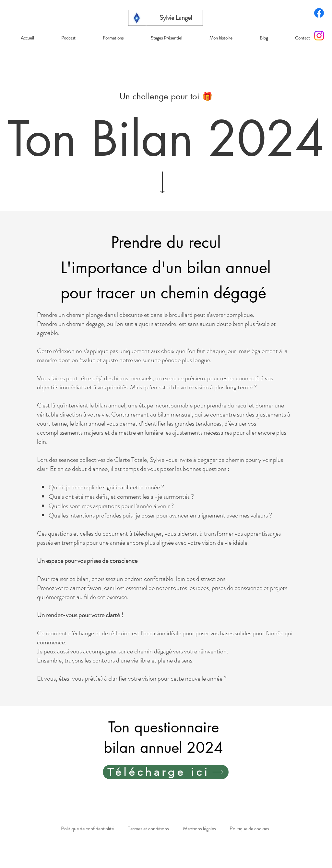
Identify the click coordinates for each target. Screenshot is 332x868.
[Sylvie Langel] (176, 17)
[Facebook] (319, 12)
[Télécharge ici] (166, 772)
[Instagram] (319, 35)
